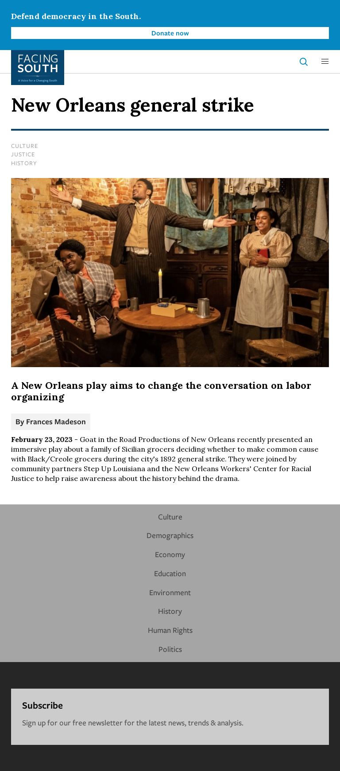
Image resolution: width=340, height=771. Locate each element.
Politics (170, 649)
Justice (23, 154)
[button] (324, 61)
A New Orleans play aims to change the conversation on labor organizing (161, 391)
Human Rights (170, 630)
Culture (24, 146)
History (24, 163)
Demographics (170, 535)
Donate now (170, 32)
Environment (170, 592)
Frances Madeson (56, 421)
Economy (170, 554)
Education (170, 573)
